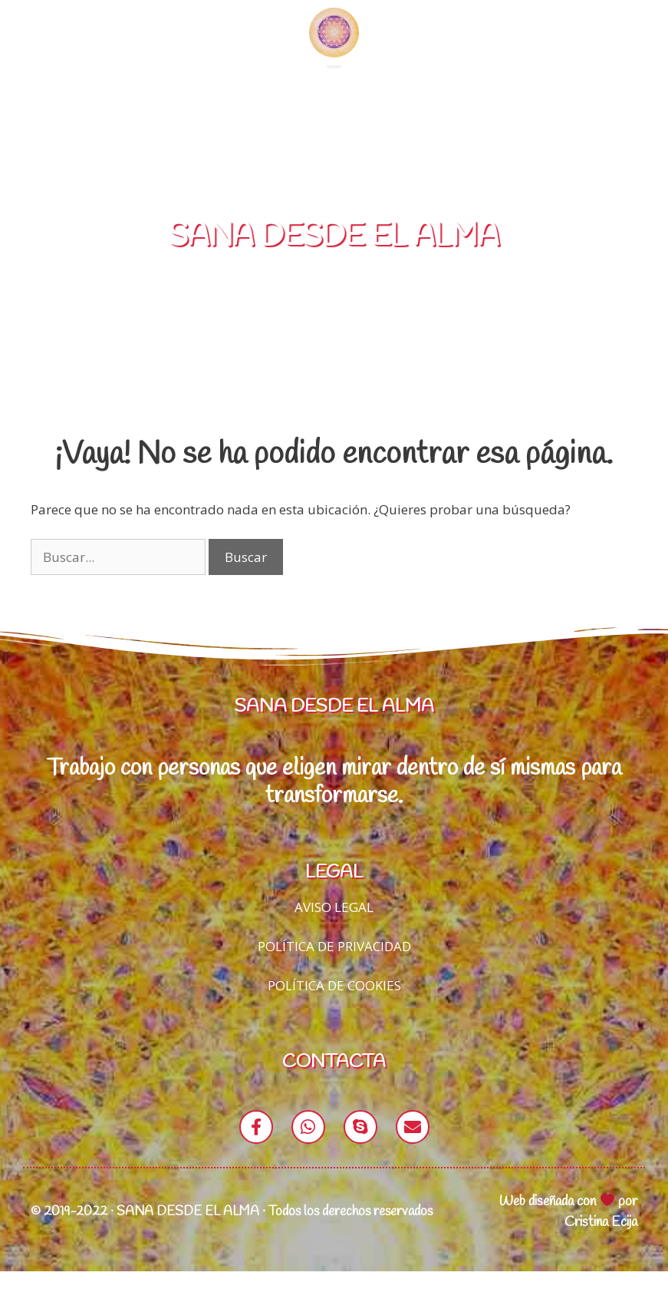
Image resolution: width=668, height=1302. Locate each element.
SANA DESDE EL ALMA (334, 266)
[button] (334, 85)
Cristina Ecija (600, 1253)
